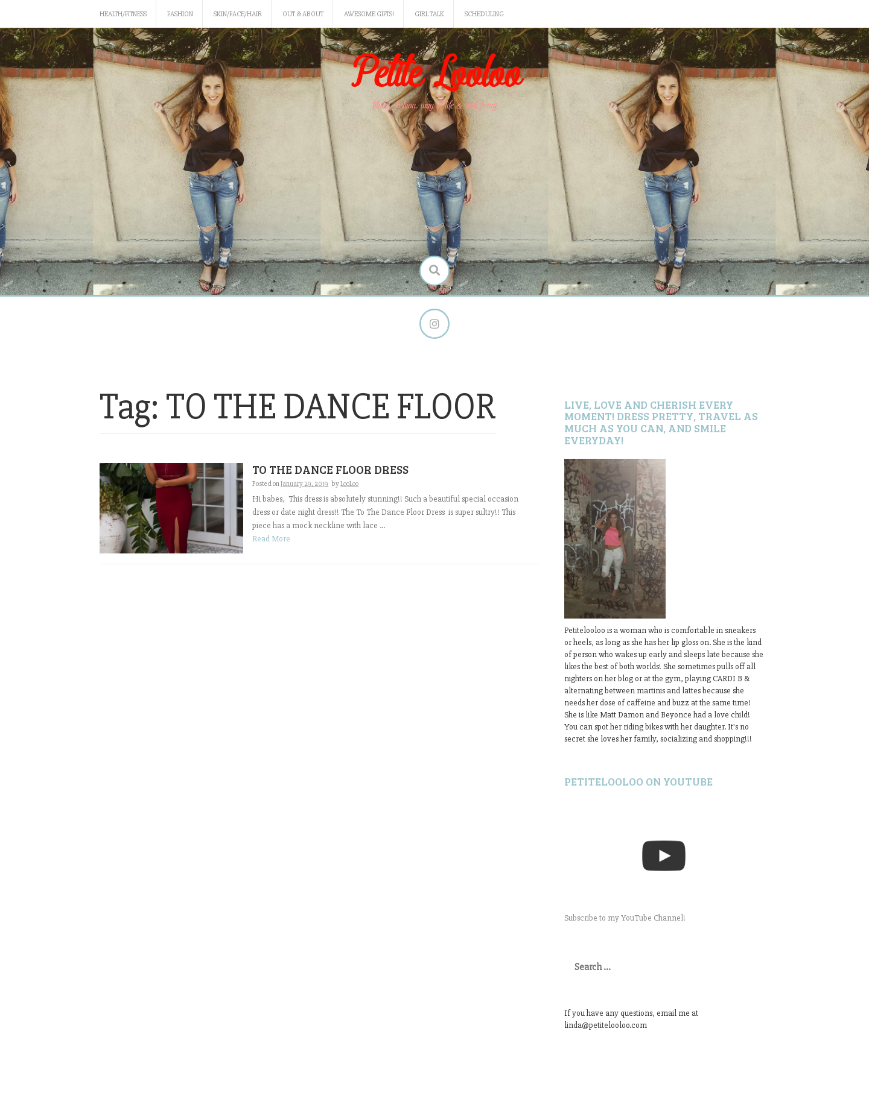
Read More (271, 539)
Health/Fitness (123, 14)
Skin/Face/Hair (238, 14)
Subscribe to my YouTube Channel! (625, 918)
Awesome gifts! (369, 14)
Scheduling (484, 14)
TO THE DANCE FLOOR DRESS (330, 469)
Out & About (302, 14)
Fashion (180, 14)
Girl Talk (429, 14)
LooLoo (349, 483)
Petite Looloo (434, 74)
